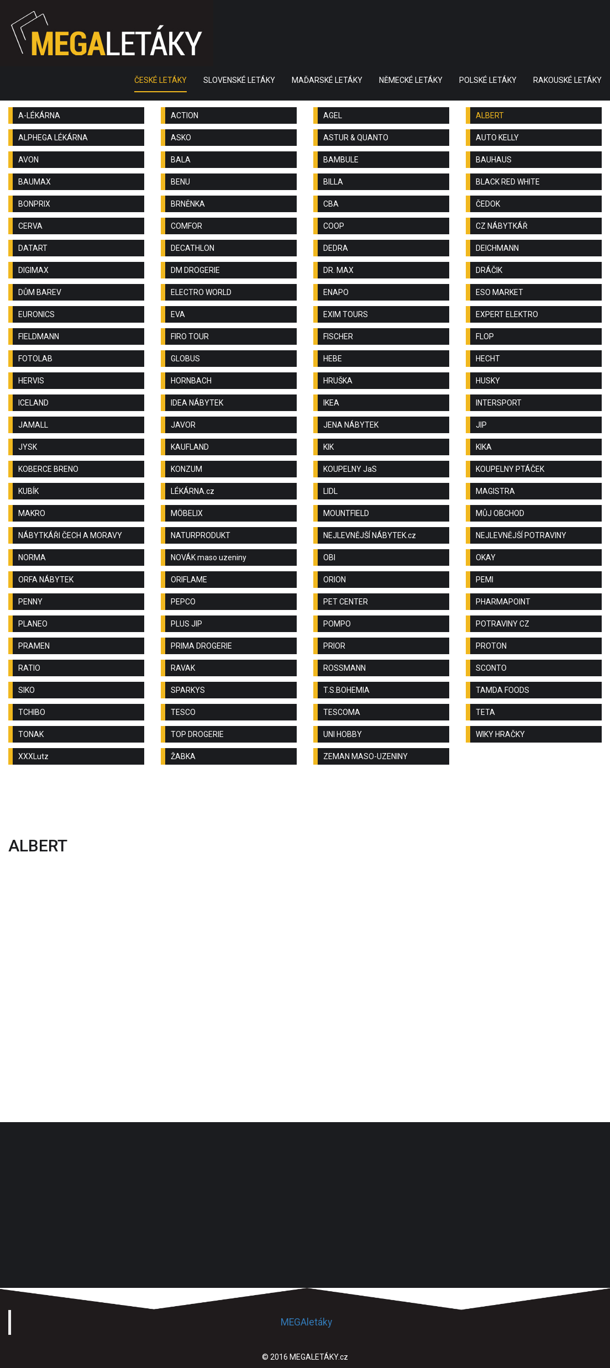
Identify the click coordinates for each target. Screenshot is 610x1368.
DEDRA (335, 248)
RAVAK (183, 668)
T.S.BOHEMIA (346, 690)
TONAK (31, 734)
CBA (331, 203)
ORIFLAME (189, 579)
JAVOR (183, 424)
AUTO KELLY (497, 137)
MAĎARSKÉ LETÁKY (327, 80)
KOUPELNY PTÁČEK (510, 469)
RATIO (29, 668)
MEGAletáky (306, 1322)
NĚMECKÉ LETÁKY (411, 80)
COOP (333, 226)
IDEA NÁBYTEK (197, 402)
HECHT (488, 358)
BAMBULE (341, 159)
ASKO (181, 137)
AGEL (332, 115)
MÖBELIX (187, 513)
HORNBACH (191, 380)
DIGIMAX (33, 270)
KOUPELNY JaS (350, 469)
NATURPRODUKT (200, 535)
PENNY (30, 601)
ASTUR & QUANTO (355, 137)
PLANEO (33, 623)
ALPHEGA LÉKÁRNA (53, 137)
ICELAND (33, 402)
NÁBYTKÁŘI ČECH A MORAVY (70, 535)
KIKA (484, 447)
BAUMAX (34, 181)
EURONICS (36, 314)
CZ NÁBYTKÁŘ (502, 226)
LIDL (330, 491)
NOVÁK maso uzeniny (208, 557)
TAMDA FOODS (502, 690)
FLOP (485, 336)
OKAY (486, 557)
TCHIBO (31, 712)
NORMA (32, 557)
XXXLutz (33, 756)
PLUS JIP (186, 623)
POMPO (337, 623)
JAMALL (33, 424)
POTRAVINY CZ (502, 623)
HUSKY (488, 380)
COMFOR (186, 226)
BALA (181, 159)
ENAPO (336, 292)
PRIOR (334, 645)
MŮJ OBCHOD (500, 513)
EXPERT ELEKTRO (507, 314)
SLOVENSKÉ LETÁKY (239, 80)
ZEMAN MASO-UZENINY (365, 756)
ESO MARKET (499, 292)
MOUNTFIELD (346, 513)
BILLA (333, 181)
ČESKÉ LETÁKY (160, 80)
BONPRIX (34, 203)
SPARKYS (188, 690)
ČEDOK (488, 203)
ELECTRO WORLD (201, 292)
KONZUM (186, 469)
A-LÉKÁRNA (39, 115)
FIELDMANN (38, 336)
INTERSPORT (499, 402)
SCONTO (491, 668)
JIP (481, 424)
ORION (334, 579)
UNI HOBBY (342, 734)
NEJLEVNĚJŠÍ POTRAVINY (521, 535)
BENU (180, 181)
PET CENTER (345, 601)
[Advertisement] (305, 803)
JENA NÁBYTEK (350, 424)
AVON (28, 159)
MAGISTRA (495, 491)
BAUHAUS (494, 159)
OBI (329, 557)
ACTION (184, 115)
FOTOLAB (35, 358)
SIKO (26, 690)
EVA (178, 314)
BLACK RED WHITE (508, 181)
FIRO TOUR (190, 336)
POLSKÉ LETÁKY (488, 80)
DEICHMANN (497, 248)
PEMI (484, 579)
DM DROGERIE (195, 270)
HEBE (332, 358)
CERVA (30, 226)
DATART (33, 248)
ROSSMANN (344, 668)
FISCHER (338, 336)
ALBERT (490, 115)
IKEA (331, 402)
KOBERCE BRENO (48, 469)
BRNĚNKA (188, 203)
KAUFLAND (190, 447)
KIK (328, 447)
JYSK (27, 447)
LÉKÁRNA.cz (192, 491)
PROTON (491, 645)
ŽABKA (183, 756)
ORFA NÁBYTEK (45, 579)
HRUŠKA (338, 380)
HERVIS (31, 380)
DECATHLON (192, 248)
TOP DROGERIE (197, 734)
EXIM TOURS (345, 314)
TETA (485, 712)
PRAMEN (34, 645)
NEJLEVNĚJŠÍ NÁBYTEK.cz (369, 535)
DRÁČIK (489, 270)
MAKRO (31, 513)
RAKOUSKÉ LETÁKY (567, 80)
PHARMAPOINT (503, 601)
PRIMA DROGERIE (201, 645)
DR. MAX (338, 270)
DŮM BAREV (39, 292)
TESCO (183, 712)
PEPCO (183, 601)
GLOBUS (185, 358)
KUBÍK (28, 491)
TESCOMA (341, 712)
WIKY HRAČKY (500, 734)
